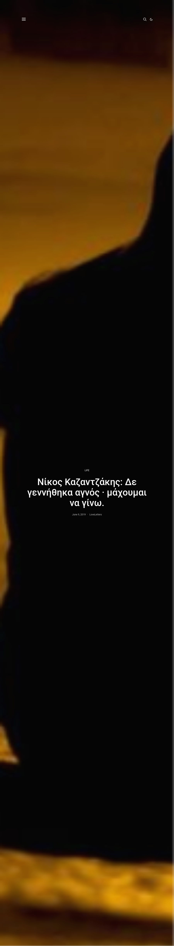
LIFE (87, 470)
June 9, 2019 (79, 514)
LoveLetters (95, 514)
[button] (151, 19)
